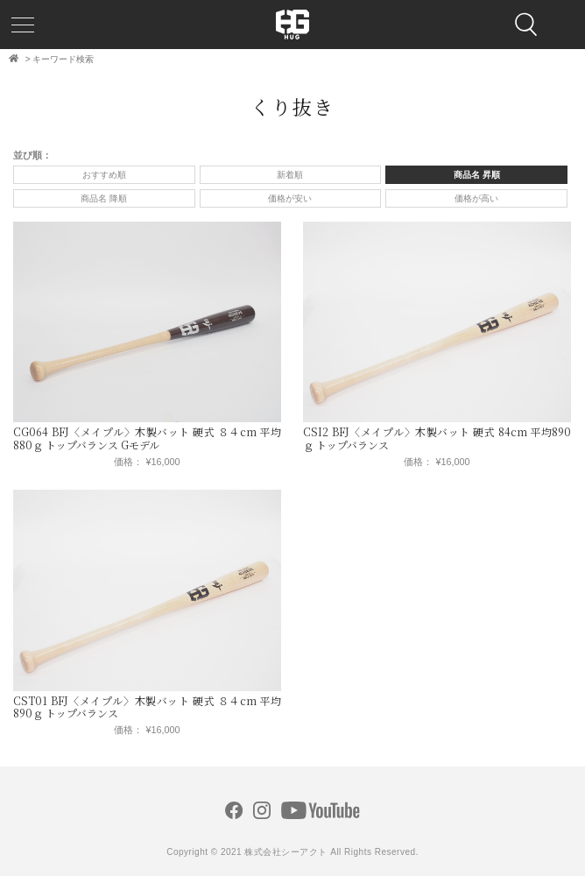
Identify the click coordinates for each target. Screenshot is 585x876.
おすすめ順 (104, 175)
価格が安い (290, 198)
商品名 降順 (104, 198)
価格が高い (476, 198)
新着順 (290, 175)
